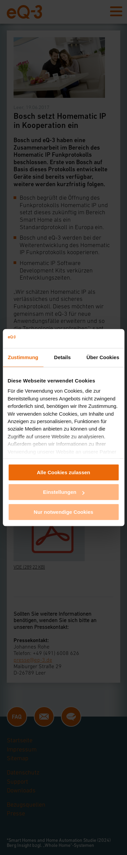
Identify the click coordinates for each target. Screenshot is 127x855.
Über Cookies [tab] (102, 357)
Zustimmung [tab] (23, 357)
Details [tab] (62, 357)
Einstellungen (63, 492)
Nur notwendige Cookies (63, 512)
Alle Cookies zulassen (63, 472)
